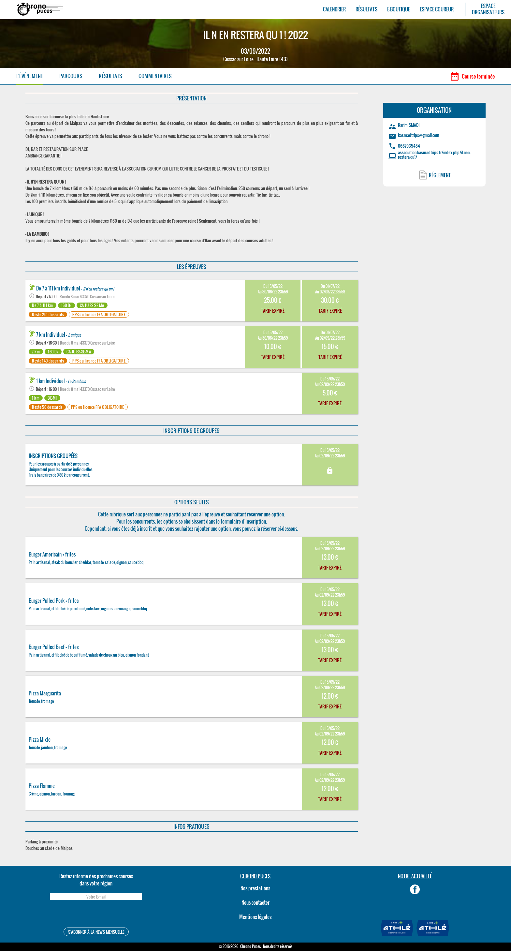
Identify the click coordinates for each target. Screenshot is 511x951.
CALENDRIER (334, 9)
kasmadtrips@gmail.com (418, 135)
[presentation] (95, 914)
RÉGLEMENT (440, 175)
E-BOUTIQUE (398, 9)
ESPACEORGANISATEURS (488, 9)
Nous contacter (255, 902)
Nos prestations (255, 888)
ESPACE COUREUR (437, 9)
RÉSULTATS (366, 9)
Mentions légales (255, 916)
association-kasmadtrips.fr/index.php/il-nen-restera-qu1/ (434, 154)
